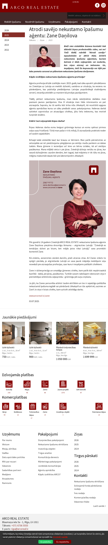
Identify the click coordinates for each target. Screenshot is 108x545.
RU (78, 2)
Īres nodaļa (79, 493)
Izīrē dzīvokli (13, 340)
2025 (6, 35)
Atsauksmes (8, 478)
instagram (103, 5)
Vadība (5, 453)
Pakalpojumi (71, 21)
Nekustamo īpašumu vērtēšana (53, 444)
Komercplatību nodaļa (85, 497)
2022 (6, 49)
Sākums (32, 40)
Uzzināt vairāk (60, 537)
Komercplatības (14, 397)
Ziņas (42, 40)
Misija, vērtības (9, 448)
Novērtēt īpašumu (34, 21)
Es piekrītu (45, 541)
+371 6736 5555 (20, 525)
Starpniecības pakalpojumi (51, 440)
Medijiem (6, 474)
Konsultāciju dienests (48, 457)
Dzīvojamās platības (18, 374)
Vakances (6, 465)
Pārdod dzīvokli (94, 340)
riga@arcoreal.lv (19, 528)
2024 (6, 40)
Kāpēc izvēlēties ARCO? (49, 474)
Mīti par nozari (9, 461)
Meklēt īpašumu (12, 21)
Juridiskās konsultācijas (49, 465)
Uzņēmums (54, 21)
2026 (6, 30)
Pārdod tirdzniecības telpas (67, 341)
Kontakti (86, 21)
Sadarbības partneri (11, 470)
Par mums (7, 440)
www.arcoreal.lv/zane (39, 295)
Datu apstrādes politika (13, 457)
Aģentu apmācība (46, 470)
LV (73, 2)
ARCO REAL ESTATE (30, 6)
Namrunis (7, 483)
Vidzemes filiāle (81, 501)
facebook (97, 5)
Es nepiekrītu (62, 541)
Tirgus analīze (45, 453)
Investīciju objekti (46, 448)
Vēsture (5, 444)
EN (75, 2)
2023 (6, 44)
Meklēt (104, 15)
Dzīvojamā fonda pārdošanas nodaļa (88, 487)
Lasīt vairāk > (99, 506)
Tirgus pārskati (86, 455)
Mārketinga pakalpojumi (50, 461)
